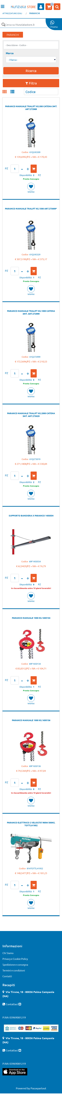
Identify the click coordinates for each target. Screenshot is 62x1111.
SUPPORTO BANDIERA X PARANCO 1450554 (31, 515)
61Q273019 (34, 459)
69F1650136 (35, 766)
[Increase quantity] (28, 169)
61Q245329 (34, 254)
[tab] (6, 91)
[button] (3, 24)
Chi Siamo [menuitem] (8, 953)
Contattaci (12, 1004)
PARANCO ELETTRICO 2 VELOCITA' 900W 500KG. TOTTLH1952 (31, 824)
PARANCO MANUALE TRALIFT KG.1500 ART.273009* (31, 208)
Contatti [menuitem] (7, 976)
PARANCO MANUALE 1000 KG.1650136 (31, 720)
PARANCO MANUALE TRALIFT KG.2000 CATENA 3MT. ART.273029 (31, 414)
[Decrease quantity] (22, 169)
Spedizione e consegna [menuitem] (15, 964)
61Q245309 (34, 152)
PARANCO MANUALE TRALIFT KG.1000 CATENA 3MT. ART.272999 (31, 312)
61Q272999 (34, 356)
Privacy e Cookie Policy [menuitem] (15, 958)
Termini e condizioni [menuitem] (13, 970)
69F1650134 (35, 663)
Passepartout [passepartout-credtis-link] (38, 1088)
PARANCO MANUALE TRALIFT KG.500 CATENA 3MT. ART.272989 (31, 107)
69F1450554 (35, 561)
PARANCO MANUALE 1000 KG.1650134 (31, 617)
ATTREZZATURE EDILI (12, 13)
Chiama (54, 26)
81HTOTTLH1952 (35, 868)
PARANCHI (34, 13)
